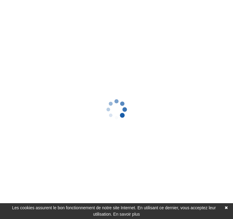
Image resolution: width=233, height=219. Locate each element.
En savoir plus (126, 214)
